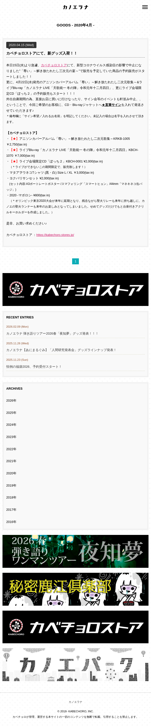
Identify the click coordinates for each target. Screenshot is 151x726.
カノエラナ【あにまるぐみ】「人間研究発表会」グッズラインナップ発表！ (61, 350)
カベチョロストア (54, 65)
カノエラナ (75, 701)
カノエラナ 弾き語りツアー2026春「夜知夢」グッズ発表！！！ (52, 333)
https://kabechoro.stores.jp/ (55, 235)
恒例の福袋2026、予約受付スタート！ (34, 366)
